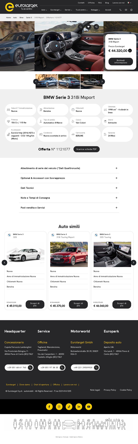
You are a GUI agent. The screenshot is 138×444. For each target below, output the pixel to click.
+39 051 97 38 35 (53, 367)
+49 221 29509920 (86, 367)
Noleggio (95, 10)
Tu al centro (81, 10)
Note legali (95, 390)
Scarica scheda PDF (86, 149)
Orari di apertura (41, 384)
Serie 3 (29, 17)
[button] (36, 81)
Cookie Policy (126, 390)
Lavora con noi (118, 3)
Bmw (21, 17)
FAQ (100, 3)
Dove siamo (25, 384)
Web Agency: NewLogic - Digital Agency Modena (69, 437)
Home (8, 17)
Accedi (108, 10)
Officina (91, 3)
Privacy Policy (110, 390)
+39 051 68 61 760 (20, 367)
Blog (107, 3)
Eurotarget (56, 10)
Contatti (81, 3)
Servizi (68, 10)
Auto (44, 10)
